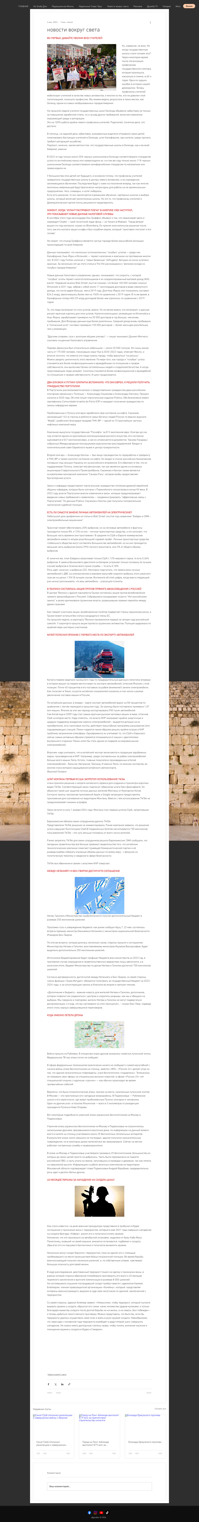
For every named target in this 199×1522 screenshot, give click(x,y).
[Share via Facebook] (48, 1384)
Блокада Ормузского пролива (144, 1442)
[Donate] (189, 6)
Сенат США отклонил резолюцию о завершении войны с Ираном (51, 1444)
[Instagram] (95, 1513)
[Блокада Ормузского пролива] (145, 1425)
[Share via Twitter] (55, 1384)
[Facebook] (89, 1513)
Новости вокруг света (57, 1374)
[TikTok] (107, 1513)
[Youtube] (101, 1513)
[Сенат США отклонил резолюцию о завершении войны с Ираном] (53, 1425)
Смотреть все (160, 1409)
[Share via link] (69, 1384)
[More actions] (150, 22)
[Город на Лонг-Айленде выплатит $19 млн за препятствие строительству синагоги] (99, 1425)
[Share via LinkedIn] (62, 1384)
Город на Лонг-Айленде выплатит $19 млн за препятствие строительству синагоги (97, 1444)
